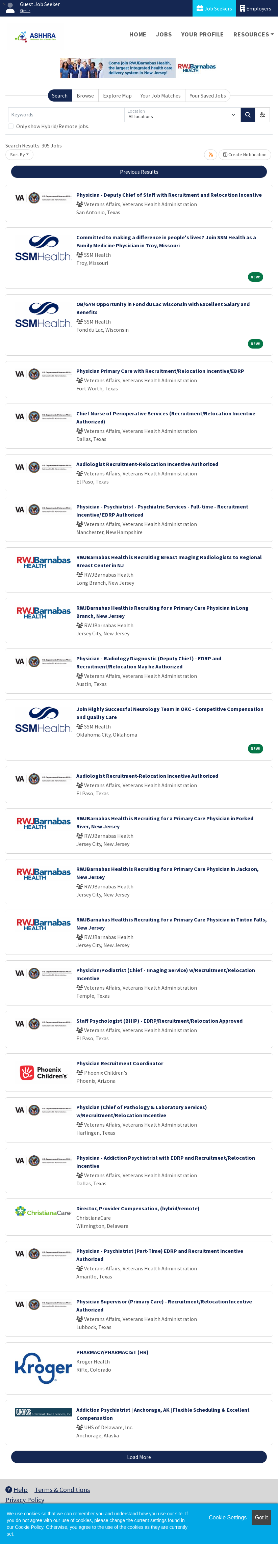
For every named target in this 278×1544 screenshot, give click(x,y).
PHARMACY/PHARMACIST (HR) (112, 1352)
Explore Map (117, 95)
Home (138, 34)
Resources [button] (251, 34)
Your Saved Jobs (208, 95)
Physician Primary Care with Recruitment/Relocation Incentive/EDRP (160, 370)
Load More (139, 1457)
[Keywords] (66, 114)
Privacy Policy (24, 1499)
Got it (261, 1517)
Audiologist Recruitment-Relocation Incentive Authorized (147, 464)
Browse (85, 95)
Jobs (164, 34)
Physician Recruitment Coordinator (119, 1063)
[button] (262, 114)
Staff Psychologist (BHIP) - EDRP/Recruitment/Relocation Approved (159, 1020)
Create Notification (245, 154)
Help (16, 1489)
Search (60, 95)
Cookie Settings (228, 1517)
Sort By (17, 154)
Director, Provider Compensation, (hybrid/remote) (138, 1208)
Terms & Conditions (62, 1489)
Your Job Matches (161, 95)
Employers (255, 8)
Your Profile (202, 34)
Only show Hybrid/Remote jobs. (52, 126)
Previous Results (139, 171)
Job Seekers (214, 8)
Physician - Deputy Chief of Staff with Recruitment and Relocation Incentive (169, 194)
